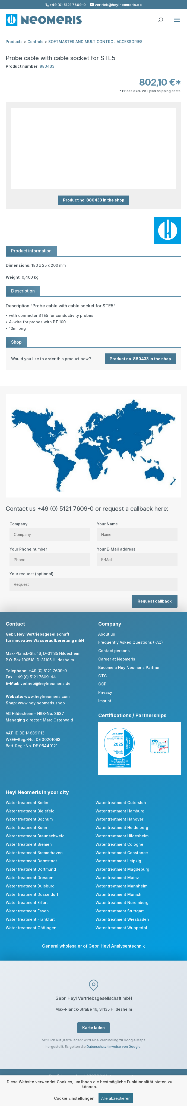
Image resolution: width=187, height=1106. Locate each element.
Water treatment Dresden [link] (29, 877)
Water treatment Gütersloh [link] (121, 802)
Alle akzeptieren (116, 1100)
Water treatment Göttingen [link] (31, 927)
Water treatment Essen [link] (27, 911)
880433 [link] (47, 66)
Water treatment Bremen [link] (29, 844)
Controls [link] (35, 41)
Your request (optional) (93, 579)
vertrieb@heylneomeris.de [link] (45, 683)
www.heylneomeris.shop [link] (41, 703)
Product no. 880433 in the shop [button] (93, 200)
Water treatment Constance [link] (122, 852)
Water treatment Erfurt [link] (27, 902)
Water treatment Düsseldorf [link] (32, 894)
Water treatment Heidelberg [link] (122, 827)
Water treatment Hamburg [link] (120, 811)
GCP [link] (102, 684)
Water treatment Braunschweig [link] (35, 836)
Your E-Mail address (137, 554)
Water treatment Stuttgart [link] (120, 911)
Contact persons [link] (114, 650)
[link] (94, 359)
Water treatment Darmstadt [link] (31, 860)
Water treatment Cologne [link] (119, 844)
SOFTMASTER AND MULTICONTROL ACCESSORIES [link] (95, 41)
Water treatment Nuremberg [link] (122, 902)
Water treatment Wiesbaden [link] (122, 919)
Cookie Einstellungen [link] (74, 1100)
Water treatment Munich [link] (118, 894)
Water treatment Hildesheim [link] (122, 836)
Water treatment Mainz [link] (117, 877)
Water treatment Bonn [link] (26, 827)
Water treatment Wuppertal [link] (121, 927)
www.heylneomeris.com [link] (46, 696)
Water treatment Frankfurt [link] (30, 919)
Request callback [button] (155, 601)
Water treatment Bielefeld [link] (30, 811)
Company (49, 529)
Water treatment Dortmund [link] (31, 869)
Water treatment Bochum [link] (29, 819)
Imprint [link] (104, 700)
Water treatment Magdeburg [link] (122, 869)
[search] (160, 17)
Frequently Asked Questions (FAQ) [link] (130, 642)
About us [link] (106, 634)
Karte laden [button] (93, 1027)
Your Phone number (49, 554)
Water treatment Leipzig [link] (118, 860)
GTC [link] (102, 676)
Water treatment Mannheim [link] (121, 886)
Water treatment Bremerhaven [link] (34, 852)
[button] (177, 23)
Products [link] (14, 41)
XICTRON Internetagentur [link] (112, 1076)
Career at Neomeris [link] (116, 659)
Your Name (137, 529)
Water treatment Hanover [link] (119, 819)
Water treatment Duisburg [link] (30, 886)
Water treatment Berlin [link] (27, 802)
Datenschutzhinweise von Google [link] (114, 1047)
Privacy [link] (105, 692)
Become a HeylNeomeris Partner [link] (129, 667)
